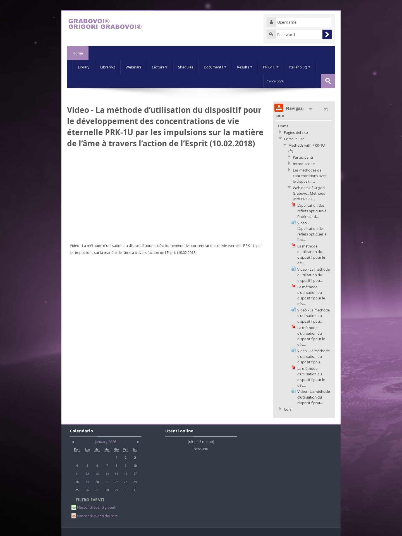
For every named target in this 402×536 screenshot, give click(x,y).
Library (84, 67)
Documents (215, 67)
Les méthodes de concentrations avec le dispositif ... (309, 176)
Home (78, 53)
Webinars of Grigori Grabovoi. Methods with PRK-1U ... (309, 193)
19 (87, 482)
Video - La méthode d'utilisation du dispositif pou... (313, 275)
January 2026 (105, 441)
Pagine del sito (296, 132)
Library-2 (107, 67)
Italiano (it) (299, 67)
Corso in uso (294, 138)
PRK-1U (271, 67)
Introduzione (304, 163)
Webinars (133, 67)
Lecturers (160, 67)
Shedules (185, 67)
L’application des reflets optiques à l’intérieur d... (311, 211)
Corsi (288, 409)
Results (244, 67)
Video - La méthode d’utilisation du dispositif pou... (313, 316)
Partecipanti (303, 157)
